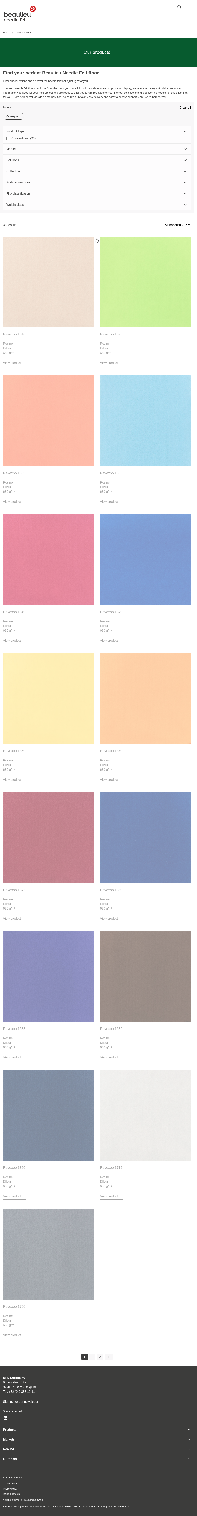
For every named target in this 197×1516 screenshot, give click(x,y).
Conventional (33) (23, 138)
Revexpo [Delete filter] (14, 116)
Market (97, 149)
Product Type (97, 131)
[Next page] (109, 1357)
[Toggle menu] (189, 1430)
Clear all (185, 107)
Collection (97, 171)
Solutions (97, 160)
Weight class (97, 205)
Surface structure (97, 182)
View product (12, 362)
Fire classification (97, 193)
